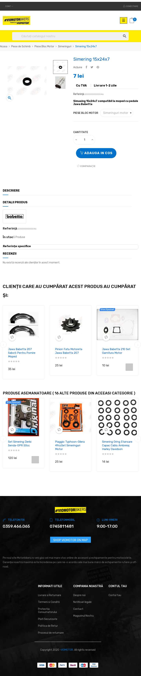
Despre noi (79, 595)
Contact (78, 609)
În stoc (8, 237)
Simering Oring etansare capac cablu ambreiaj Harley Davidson (117, 445)
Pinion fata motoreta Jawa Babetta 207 (68, 351)
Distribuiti (86, 67)
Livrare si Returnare (49, 595)
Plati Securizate (47, 619)
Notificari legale (82, 602)
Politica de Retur (48, 625)
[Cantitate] (84, 139)
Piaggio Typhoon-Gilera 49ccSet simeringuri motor (70, 445)
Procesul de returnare (51, 632)
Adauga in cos (96, 153)
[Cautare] (70, 36)
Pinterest (98, 67)
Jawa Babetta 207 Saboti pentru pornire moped (21, 353)
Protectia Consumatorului (47, 610)
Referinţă (78, 94)
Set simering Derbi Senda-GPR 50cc (19, 443)
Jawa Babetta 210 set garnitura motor (116, 351)
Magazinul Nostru (83, 615)
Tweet (92, 67)
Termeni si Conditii (49, 602)
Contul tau (115, 595)
